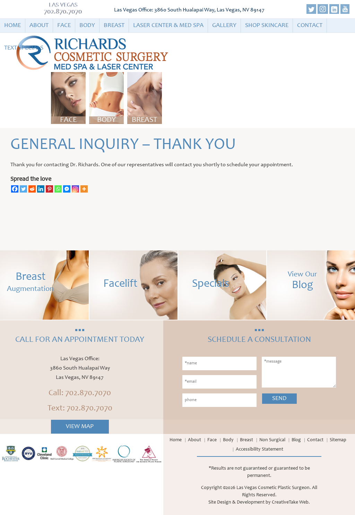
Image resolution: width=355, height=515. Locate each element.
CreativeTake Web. (291, 502)
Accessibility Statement (259, 449)
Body (87, 26)
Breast (114, 26)
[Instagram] (75, 189)
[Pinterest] (49, 189)
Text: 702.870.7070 (79, 409)
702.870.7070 (63, 12)
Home (12, 26)
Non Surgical (272, 440)
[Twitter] (23, 189)
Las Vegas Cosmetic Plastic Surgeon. (273, 488)
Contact (309, 26)
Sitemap (338, 440)
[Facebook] (14, 189)
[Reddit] (32, 189)
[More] (84, 189)
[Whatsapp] (58, 189)
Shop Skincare (266, 26)
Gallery (224, 26)
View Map (80, 427)
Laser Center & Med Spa (168, 26)
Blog (296, 440)
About (39, 26)
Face (64, 26)
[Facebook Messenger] (66, 189)
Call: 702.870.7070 (80, 393)
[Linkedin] (40, 189)
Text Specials (23, 48)
